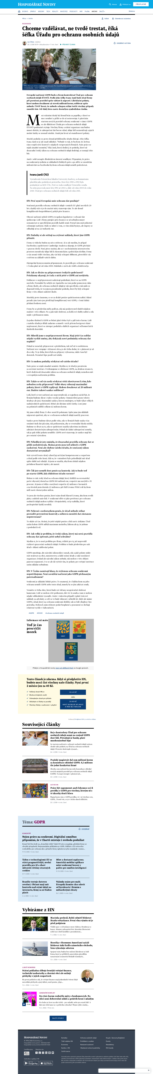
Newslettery (110, 1044)
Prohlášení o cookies (87, 1041)
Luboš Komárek (28, 967)
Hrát (63, 636)
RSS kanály (109, 1048)
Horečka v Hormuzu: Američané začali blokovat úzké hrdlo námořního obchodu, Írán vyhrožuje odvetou (71, 945)
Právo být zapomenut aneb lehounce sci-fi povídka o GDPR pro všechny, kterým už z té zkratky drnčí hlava (71, 790)
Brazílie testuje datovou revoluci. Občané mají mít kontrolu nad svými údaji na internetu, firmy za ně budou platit (36, 887)
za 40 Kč (73, 692)
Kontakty (64, 1038)
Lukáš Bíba (42, 88)
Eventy (108, 1041)
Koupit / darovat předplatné (115, 1038)
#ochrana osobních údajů (55, 613)
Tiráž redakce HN (67, 1041)
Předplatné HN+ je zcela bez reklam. (85, 719)
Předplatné (141, 4)
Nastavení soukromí (86, 1044)
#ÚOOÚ (39, 613)
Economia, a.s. (37, 1041)
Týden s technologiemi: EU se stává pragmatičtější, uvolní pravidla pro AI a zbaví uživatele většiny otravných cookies (37, 865)
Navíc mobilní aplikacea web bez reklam (73, 704)
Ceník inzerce (65, 1051)
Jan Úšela (31, 42)
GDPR (39, 822)
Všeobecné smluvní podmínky (90, 1048)
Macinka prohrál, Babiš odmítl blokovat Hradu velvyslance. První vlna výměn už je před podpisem (71, 920)
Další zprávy (58, 1018)
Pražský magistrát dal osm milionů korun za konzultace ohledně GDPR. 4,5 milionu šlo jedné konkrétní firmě (71, 762)
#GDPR (31, 613)
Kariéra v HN (65, 1048)
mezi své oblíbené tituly (64, 668)
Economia (64, 1044)
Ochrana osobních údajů (88, 1038)
